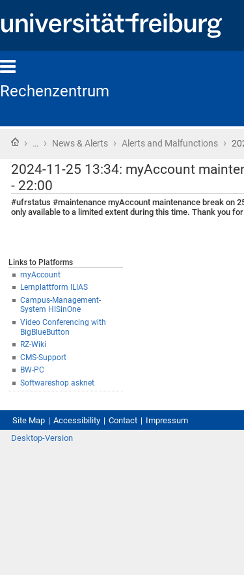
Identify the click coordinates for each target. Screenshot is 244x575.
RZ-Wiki (33, 344)
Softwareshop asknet (57, 382)
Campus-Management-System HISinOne (60, 305)
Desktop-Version (42, 438)
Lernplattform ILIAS (54, 287)
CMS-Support (43, 357)
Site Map (28, 420)
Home (15, 142)
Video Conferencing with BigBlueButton (63, 327)
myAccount (40, 274)
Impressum (167, 420)
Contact (123, 420)
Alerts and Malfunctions (170, 143)
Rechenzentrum (54, 91)
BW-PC (32, 369)
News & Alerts (80, 143)
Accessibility (76, 420)
